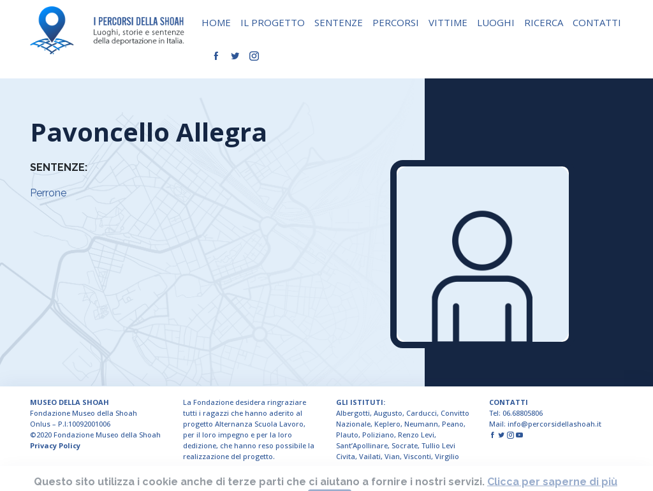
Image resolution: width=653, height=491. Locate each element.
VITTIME (448, 22)
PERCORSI (395, 22)
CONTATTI (597, 22)
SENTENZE (338, 22)
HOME (216, 22)
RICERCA (543, 22)
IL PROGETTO (272, 22)
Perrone (48, 193)
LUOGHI (496, 22)
